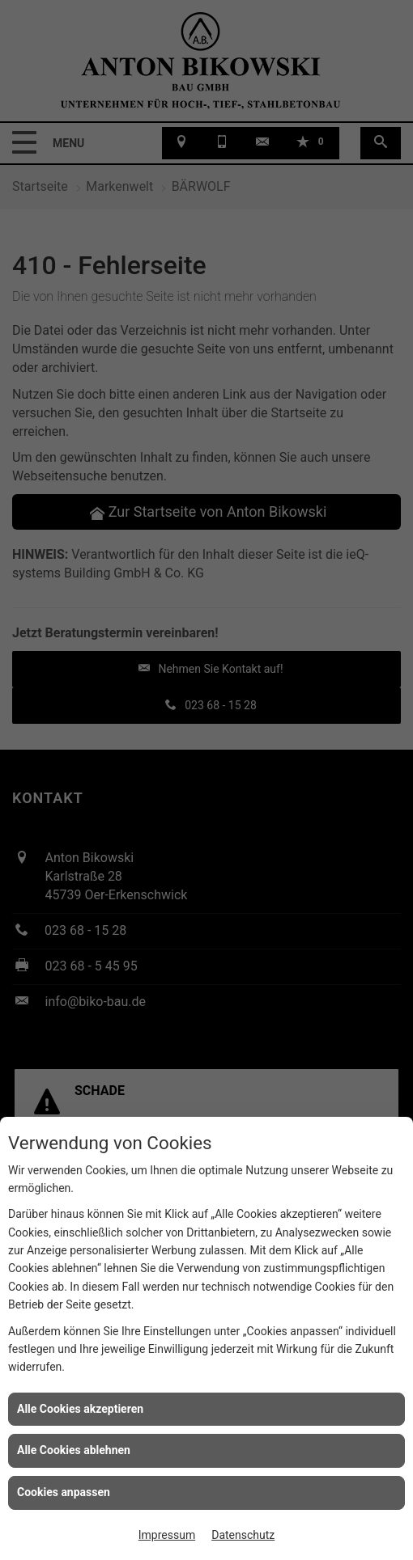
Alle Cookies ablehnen (73, 1450)
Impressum (166, 1534)
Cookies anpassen (63, 1492)
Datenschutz (243, 1534)
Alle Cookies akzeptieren (80, 1408)
